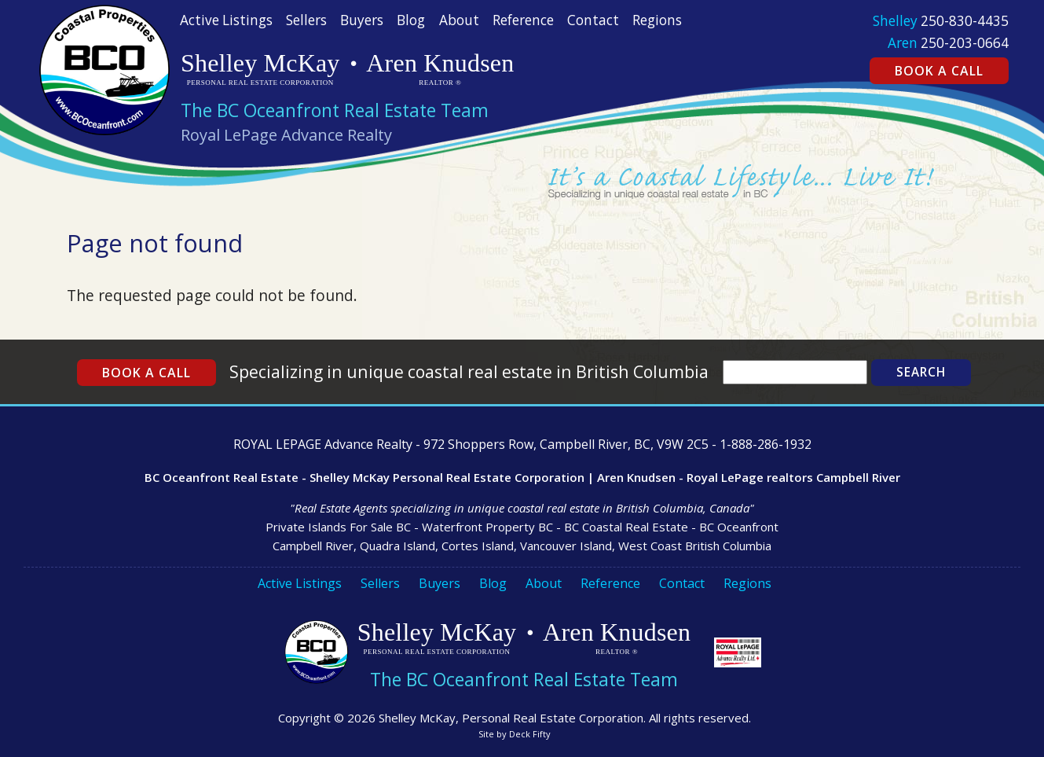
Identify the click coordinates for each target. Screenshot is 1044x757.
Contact (593, 20)
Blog (411, 20)
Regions (657, 20)
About (459, 20)
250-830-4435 (965, 21)
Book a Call (939, 70)
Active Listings (226, 20)
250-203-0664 (965, 43)
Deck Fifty (530, 734)
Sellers (306, 20)
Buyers (361, 20)
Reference (523, 20)
